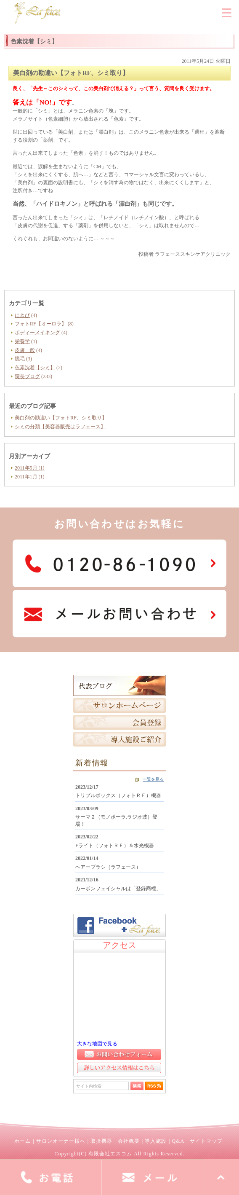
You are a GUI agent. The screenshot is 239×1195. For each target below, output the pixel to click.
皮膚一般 (25, 350)
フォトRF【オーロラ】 (40, 324)
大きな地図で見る (97, 1044)
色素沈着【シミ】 (35, 368)
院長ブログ (27, 376)
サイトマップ (206, 1141)
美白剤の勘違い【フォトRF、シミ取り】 (61, 418)
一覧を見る (153, 779)
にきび (22, 315)
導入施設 (156, 1141)
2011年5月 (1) (30, 468)
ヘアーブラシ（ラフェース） (108, 867)
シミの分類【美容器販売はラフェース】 (60, 427)
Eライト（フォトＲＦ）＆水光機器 (114, 846)
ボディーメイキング (37, 333)
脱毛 (20, 359)
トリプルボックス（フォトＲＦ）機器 (118, 795)
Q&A (178, 1141)
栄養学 (22, 341)
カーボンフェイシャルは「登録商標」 (118, 889)
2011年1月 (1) (30, 477)
